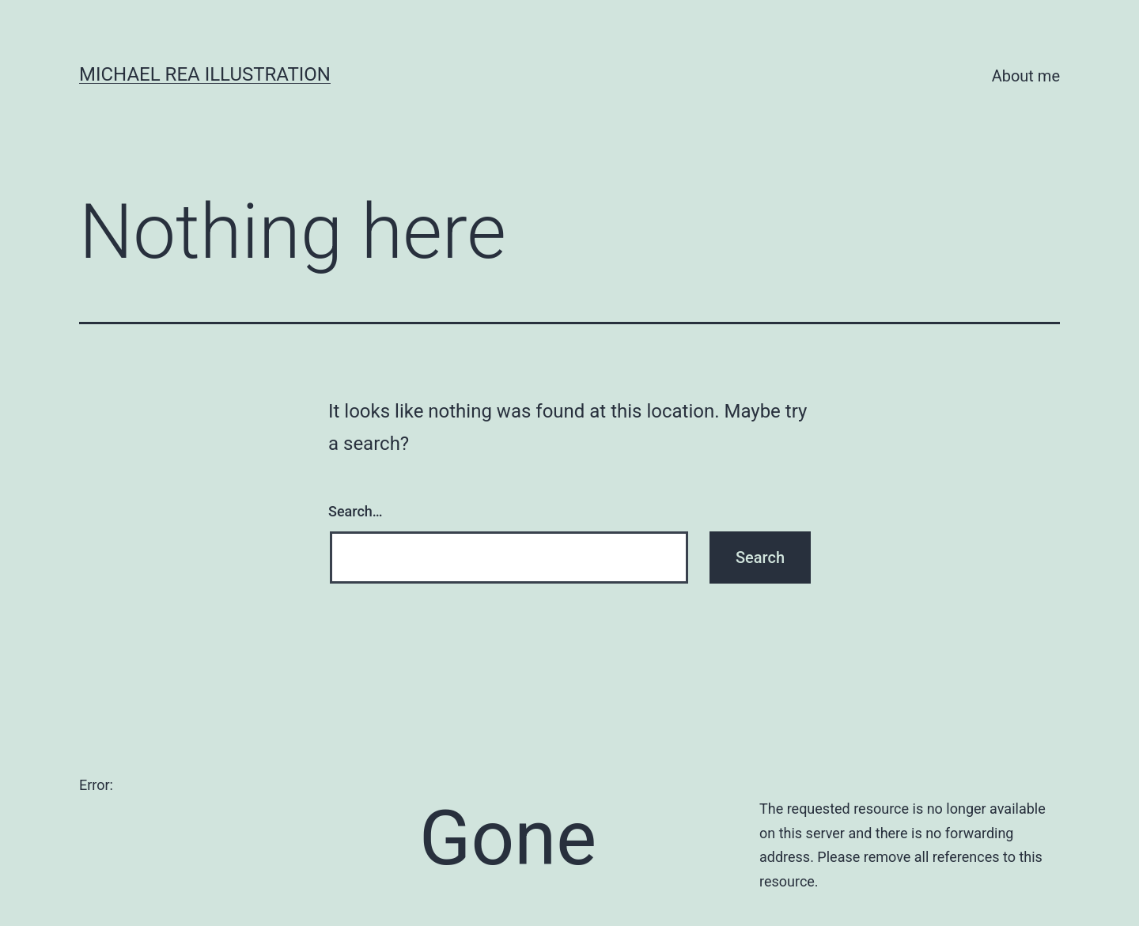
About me (1026, 75)
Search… (355, 511)
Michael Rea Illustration (205, 74)
